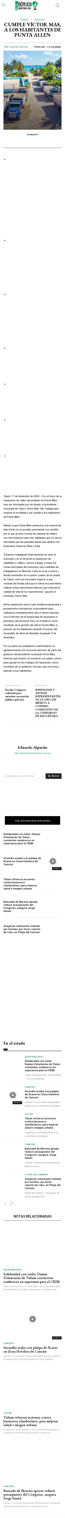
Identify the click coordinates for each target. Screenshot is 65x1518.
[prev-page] (5, 1167)
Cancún (30, 1051)
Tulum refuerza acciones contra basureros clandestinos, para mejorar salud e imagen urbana (20, 848)
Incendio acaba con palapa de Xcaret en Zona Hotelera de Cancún (22, 825)
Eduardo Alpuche (18, 47)
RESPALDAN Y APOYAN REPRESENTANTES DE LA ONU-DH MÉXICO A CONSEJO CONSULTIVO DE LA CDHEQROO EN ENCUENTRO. (47, 667)
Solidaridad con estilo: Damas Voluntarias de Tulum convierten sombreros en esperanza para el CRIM (21, 803)
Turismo (39, 19)
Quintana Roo (33, 1021)
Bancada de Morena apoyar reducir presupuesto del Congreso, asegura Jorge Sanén (20, 870)
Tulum (24, 19)
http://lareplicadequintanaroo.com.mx (32, 717)
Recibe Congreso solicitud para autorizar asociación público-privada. (17, 658)
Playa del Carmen (36, 1139)
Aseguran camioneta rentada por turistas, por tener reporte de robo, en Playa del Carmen (21, 893)
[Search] (54, 740)
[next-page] (11, 1167)
